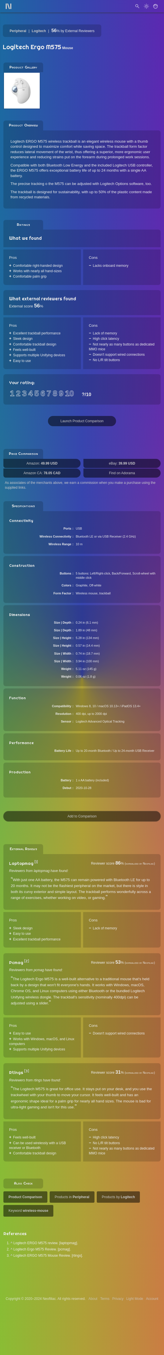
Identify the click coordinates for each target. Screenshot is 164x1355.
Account (152, 1299)
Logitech (39, 31)
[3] (26, 1071)
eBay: (122, 463)
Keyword (28, 1211)
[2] (26, 961)
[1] (36, 862)
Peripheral (18, 31)
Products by (118, 1197)
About (93, 1299)
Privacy (117, 1299)
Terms (105, 1299)
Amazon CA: (42, 473)
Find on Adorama (122, 473)
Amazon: (41, 463)
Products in (72, 1197)
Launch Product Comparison (82, 421)
